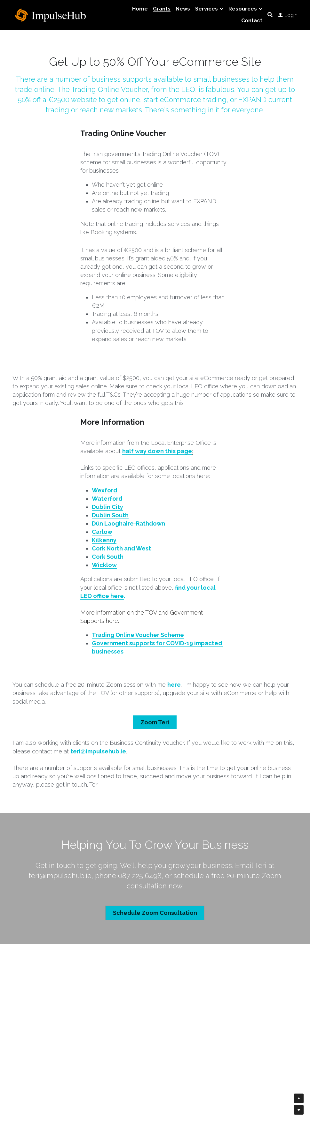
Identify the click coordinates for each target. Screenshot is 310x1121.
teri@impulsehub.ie (60, 874)
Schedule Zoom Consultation (154, 911)
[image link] (50, 14)
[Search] (270, 15)
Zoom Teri (154, 722)
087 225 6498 (140, 874)
